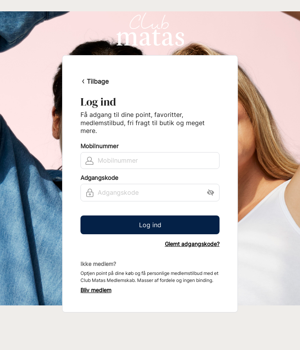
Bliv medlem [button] (95, 290)
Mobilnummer (99, 146)
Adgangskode (99, 177)
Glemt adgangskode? (192, 244)
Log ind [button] (150, 225)
